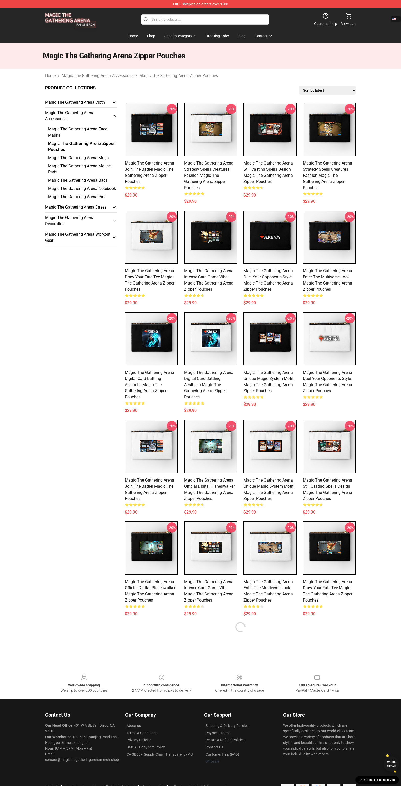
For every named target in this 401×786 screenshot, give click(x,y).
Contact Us (214, 747)
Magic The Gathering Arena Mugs (78, 157)
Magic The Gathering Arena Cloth (75, 102)
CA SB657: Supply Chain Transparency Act (160, 754)
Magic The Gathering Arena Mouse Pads (79, 168)
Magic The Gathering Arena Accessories (97, 75)
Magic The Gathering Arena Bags (78, 180)
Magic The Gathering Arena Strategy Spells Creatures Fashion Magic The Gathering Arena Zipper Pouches (208, 175)
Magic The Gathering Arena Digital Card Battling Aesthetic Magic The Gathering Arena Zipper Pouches (149, 384)
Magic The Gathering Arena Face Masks (77, 132)
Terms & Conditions (142, 733)
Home (50, 75)
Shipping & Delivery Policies (227, 726)
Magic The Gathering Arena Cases (75, 207)
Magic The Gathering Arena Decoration (69, 220)
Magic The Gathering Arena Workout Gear (77, 237)
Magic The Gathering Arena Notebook (82, 188)
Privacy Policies (139, 740)
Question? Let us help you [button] (377, 780)
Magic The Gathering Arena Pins (77, 196)
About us (134, 726)
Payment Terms (218, 733)
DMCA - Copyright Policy (146, 747)
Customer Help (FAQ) (222, 754)
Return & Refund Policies (225, 740)
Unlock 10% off (391, 763)
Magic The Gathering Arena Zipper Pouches (178, 75)
